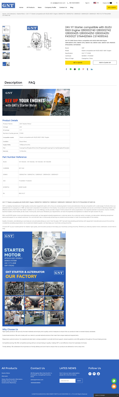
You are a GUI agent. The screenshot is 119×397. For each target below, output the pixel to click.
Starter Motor (21, 14)
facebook (66, 69)
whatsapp (79, 69)
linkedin (92, 69)
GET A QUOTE (112, 7)
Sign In (87, 3)
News (39, 7)
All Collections (11, 14)
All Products (31, 7)
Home (21, 7)
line (70, 69)
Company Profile (50, 7)
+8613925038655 (35, 382)
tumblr (87, 69)
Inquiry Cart (106, 3)
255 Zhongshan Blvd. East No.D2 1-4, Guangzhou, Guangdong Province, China (41, 374)
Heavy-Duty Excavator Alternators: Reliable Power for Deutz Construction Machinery (12, 380)
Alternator (5, 376)
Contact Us (63, 7)
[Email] (68, 381)
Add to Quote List (105, 62)
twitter (75, 69)
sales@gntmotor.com (37, 379)
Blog (71, 7)
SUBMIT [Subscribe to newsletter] (79, 381)
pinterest (83, 69)
